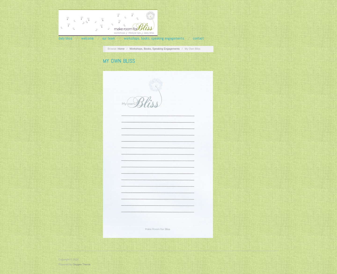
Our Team (108, 38)
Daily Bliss (65, 38)
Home (121, 48)
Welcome (87, 38)
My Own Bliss (119, 60)
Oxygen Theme (81, 264)
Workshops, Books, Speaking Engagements (154, 38)
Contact (198, 38)
